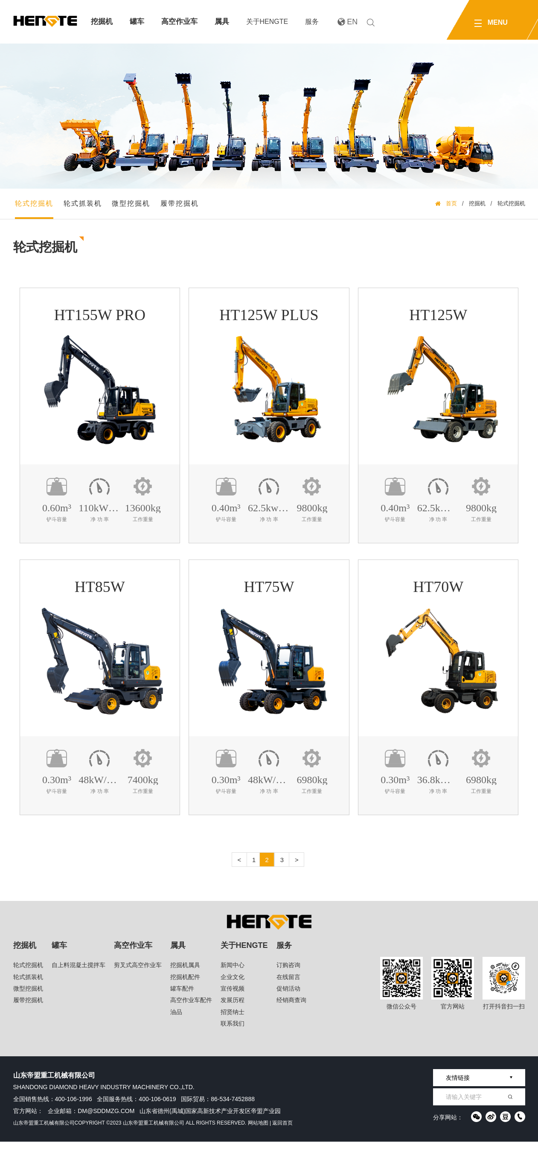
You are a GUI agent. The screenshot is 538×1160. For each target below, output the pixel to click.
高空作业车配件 (191, 1018)
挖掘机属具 (185, 983)
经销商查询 (291, 1018)
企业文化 (232, 995)
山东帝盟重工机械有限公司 (44, 1141)
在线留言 (288, 995)
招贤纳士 (232, 1030)
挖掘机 (102, 21)
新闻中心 (232, 983)
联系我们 (232, 1042)
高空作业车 (179, 21)
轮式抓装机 (85, 208)
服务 (312, 21)
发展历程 (232, 1018)
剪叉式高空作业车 (138, 983)
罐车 (137, 21)
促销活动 (288, 1007)
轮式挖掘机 (36, 208)
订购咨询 (288, 983)
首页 (451, 209)
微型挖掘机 (133, 208)
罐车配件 (182, 1007)
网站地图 (258, 1141)
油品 (176, 1030)
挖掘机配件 (185, 995)
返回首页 (282, 1141)
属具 (222, 21)
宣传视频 (232, 1007)
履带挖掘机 (182, 208)
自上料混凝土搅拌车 (78, 983)
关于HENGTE (267, 21)
